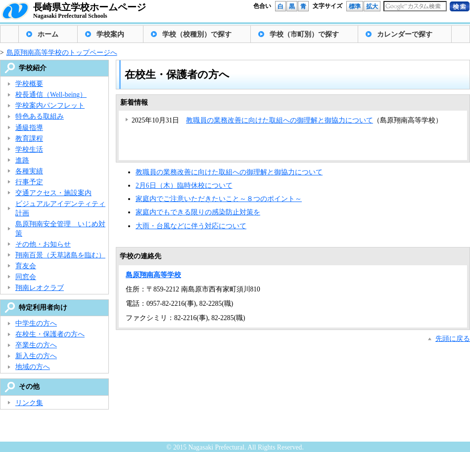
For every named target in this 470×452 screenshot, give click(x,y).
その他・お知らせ (43, 244)
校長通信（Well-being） (51, 94)
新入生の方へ (36, 356)
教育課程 (29, 138)
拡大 (372, 6)
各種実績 (29, 171)
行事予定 (29, 182)
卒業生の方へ (36, 345)
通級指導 (29, 127)
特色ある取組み (39, 116)
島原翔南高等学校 (153, 275)
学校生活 (29, 149)
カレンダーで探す (404, 34)
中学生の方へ (36, 323)
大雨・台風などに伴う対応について (191, 226)
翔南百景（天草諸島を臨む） (60, 255)
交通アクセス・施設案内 (53, 193)
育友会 (25, 266)
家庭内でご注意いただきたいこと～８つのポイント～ (219, 199)
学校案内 (110, 34)
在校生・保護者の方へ (50, 334)
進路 (22, 160)
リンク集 (29, 403)
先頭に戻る (452, 338)
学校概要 (29, 83)
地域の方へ (32, 366)
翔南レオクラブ (39, 287)
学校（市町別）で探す (304, 34)
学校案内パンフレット (50, 105)
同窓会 (25, 277)
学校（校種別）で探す (197, 34)
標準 (355, 6)
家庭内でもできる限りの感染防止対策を (198, 212)
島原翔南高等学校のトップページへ (61, 52)
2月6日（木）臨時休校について (184, 185)
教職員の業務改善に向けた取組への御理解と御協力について (279, 120)
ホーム (48, 34)
